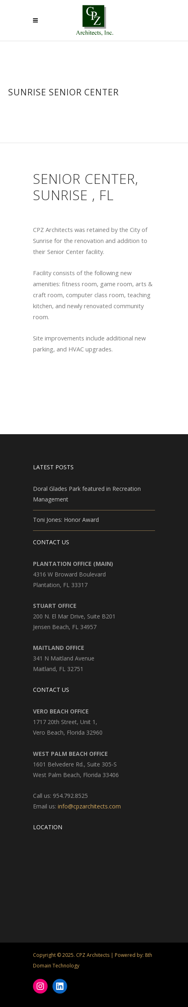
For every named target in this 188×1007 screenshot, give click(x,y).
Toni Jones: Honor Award (66, 519)
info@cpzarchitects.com (89, 806)
